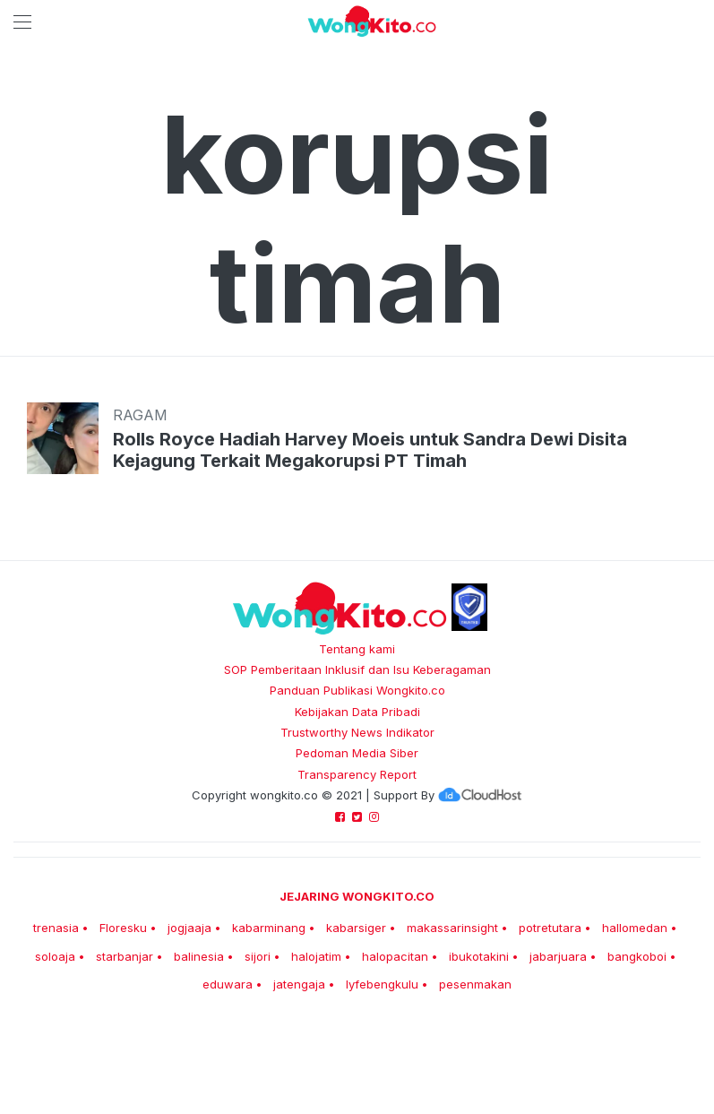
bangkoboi (637, 956)
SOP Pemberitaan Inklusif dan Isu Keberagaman (357, 669)
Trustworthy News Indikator (357, 732)
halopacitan (395, 956)
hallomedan (634, 927)
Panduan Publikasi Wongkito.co (357, 690)
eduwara (227, 984)
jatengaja (299, 984)
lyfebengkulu (382, 984)
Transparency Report (357, 774)
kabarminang (268, 927)
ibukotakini (479, 956)
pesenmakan (475, 984)
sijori (258, 956)
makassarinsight (452, 927)
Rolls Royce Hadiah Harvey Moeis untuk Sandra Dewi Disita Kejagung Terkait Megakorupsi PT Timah (370, 449)
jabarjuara (558, 956)
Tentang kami (357, 649)
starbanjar (124, 956)
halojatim (316, 956)
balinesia (199, 956)
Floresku (123, 927)
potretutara (550, 927)
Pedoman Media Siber (357, 753)
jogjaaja (189, 927)
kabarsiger (356, 927)
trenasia (56, 927)
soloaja (55, 956)
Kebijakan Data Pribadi (357, 711)
